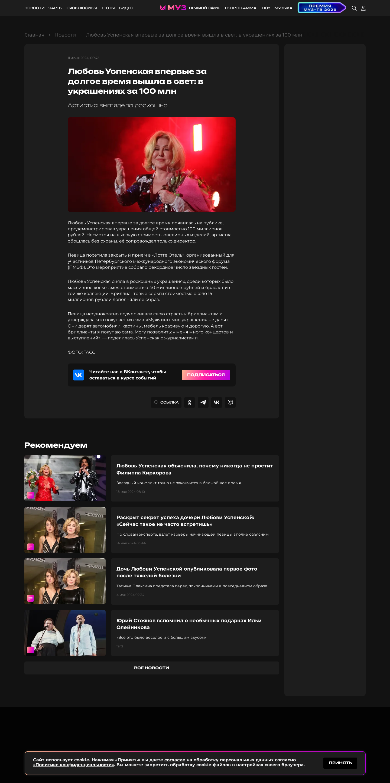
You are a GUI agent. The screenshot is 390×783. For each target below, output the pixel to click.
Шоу (265, 8)
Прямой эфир (204, 8)
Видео (126, 8)
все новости (151, 668)
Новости (34, 8)
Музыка (283, 8)
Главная (34, 35)
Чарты (55, 8)
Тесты (108, 8)
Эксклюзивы (82, 8)
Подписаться (206, 374)
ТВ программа (240, 8)
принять (340, 762)
